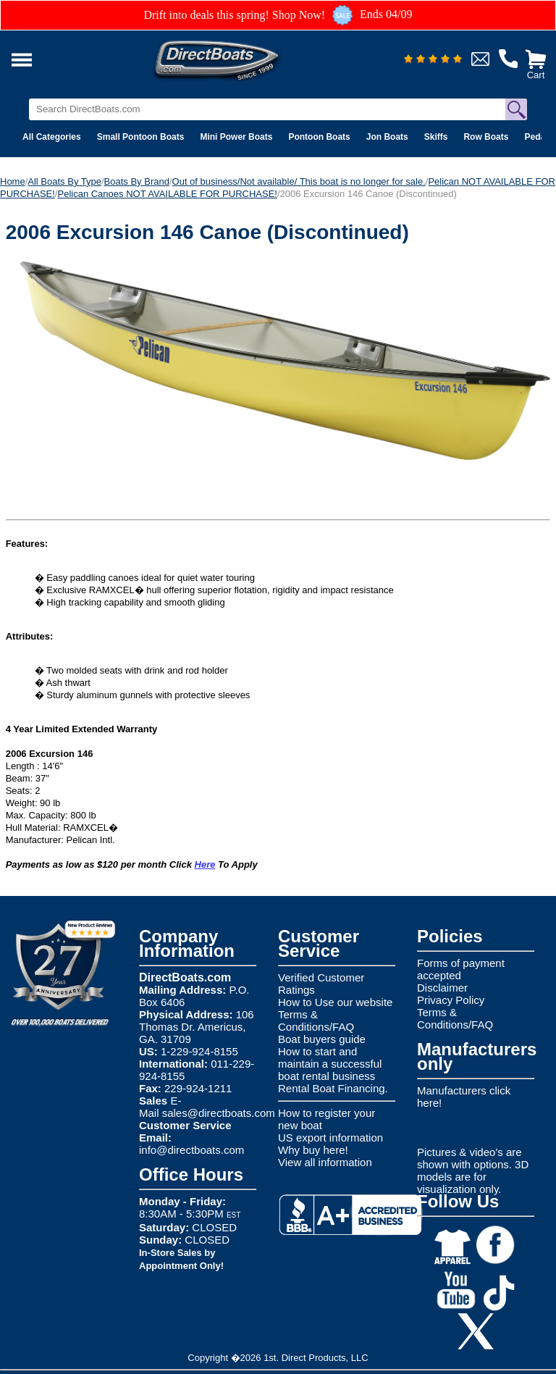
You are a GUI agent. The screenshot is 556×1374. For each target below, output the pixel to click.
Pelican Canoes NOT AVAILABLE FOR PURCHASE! (167, 193)
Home (12, 181)
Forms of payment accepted (461, 969)
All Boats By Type (64, 181)
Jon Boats (387, 137)
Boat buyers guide (322, 1039)
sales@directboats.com (218, 1113)
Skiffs (436, 137)
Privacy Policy (450, 1000)
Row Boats (485, 137)
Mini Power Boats (236, 137)
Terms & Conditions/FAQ (316, 1020)
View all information (325, 1162)
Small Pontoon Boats (141, 137)
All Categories (51, 137)
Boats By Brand (136, 181)
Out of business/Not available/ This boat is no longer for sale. (299, 181)
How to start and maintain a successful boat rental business (330, 1063)
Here (205, 864)
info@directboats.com (191, 1150)
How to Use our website (335, 1002)
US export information (330, 1137)
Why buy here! (313, 1150)
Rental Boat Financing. (333, 1088)
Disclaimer (442, 987)
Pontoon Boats (319, 137)
